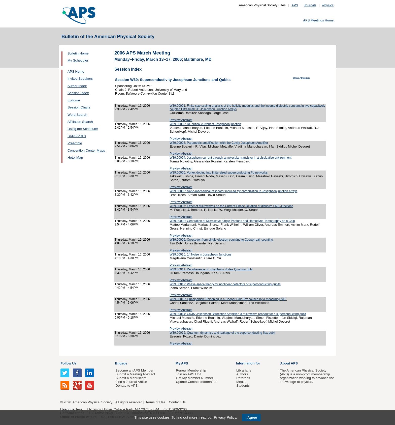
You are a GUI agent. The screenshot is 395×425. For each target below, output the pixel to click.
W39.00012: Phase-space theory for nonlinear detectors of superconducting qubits (225, 284)
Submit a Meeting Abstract (135, 374)
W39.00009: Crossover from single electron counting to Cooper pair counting (221, 239)
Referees (243, 378)
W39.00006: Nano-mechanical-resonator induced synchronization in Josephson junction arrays (233, 191)
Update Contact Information (196, 382)
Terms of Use (155, 402)
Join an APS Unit (188, 374)
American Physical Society (92, 402)
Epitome (74, 100)
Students (243, 385)
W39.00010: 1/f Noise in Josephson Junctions (200, 254)
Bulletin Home (78, 53)
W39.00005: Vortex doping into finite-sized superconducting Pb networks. (219, 172)
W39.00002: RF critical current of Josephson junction (205, 124)
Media (241, 382)
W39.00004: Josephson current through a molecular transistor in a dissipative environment (230, 157)
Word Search (77, 115)
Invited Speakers (80, 78)
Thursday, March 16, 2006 (132, 105)
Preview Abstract (181, 120)
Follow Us (68, 363)
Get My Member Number (194, 378)
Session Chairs (79, 107)
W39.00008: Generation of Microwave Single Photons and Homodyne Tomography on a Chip (232, 221)
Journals (310, 5)
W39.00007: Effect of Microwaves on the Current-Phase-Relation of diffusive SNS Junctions (231, 206)
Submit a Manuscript (130, 378)
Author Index (77, 86)
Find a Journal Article (131, 382)
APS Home (76, 71)
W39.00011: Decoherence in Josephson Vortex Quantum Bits (211, 269)
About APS (289, 363)
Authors (242, 374)
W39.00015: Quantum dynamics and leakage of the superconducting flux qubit (222, 332)
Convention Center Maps (86, 150)
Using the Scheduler (83, 129)
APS (294, 5)
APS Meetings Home (318, 20)
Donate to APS (126, 385)
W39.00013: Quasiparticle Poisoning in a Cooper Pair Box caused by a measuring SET (228, 299)
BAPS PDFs (77, 136)
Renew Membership (191, 370)
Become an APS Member (134, 370)
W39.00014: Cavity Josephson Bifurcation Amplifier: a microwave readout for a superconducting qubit (238, 314)
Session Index (78, 93)
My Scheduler (78, 60)
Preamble (75, 143)
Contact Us (177, 402)
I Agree (251, 417)
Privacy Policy (225, 417)
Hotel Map (75, 157)
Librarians (243, 370)
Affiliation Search (80, 122)
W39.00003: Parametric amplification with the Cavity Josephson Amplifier (219, 143)
